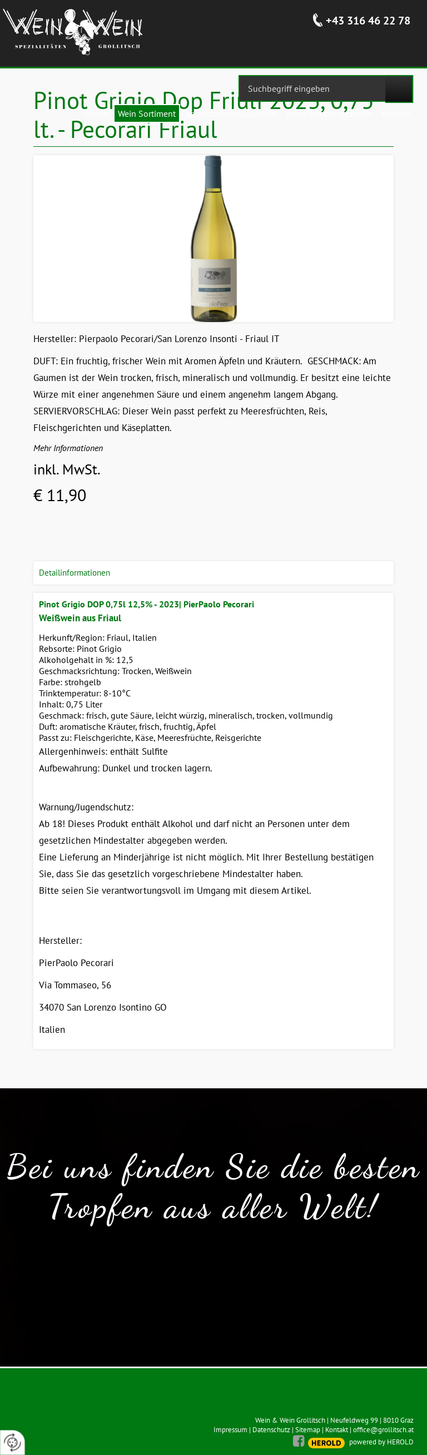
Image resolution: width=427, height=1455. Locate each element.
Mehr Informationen (68, 447)
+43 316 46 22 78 (368, 20)
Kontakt (336, 1429)
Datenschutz (271, 1429)
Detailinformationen (74, 572)
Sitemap (307, 1429)
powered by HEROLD (381, 1442)
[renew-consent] (12, 1442)
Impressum (230, 1429)
